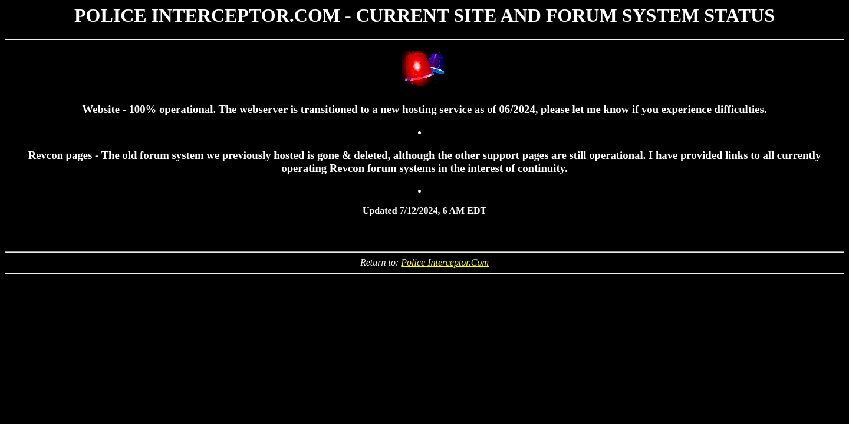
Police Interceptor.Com (445, 262)
